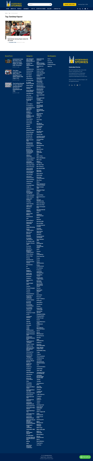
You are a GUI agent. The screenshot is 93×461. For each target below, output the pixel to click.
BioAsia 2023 (29, 134)
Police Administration (40, 262)
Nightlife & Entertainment (40, 215)
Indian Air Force (40, 69)
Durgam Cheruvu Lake (30, 244)
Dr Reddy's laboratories (29, 239)
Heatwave (28, 368)
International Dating (40, 103)
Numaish (39, 219)
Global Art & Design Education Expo (30, 338)
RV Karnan (39, 300)
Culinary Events (30, 189)
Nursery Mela (40, 223)
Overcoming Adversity (40, 232)
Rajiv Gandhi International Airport (40, 285)
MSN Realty (39, 175)
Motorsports (40, 173)
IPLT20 (38, 117)
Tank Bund (39, 359)
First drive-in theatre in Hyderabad (29, 297)
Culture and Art (30, 197)
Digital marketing (30, 227)
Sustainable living (41, 350)
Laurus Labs (40, 134)
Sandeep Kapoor (14, 13)
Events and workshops (29, 274)
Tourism (39, 389)
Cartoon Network (30, 158)
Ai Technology (29, 80)
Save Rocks (39, 304)
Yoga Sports (40, 443)
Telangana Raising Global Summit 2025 (40, 376)
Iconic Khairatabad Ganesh (29, 432)
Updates (39, 409)
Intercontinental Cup (40, 95)
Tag (9, 13)
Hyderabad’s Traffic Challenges (29, 426)
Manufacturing (40, 145)
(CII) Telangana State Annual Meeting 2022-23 (30, 60)
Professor (39, 269)
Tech (38, 364)
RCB (38, 293)
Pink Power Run (40, 256)
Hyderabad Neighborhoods (30, 403)
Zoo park (39, 445)
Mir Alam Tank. (40, 164)
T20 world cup (40, 358)
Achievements (29, 71)
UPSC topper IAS (41, 411)
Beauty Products (30, 130)
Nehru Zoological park (41, 207)
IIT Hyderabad (29, 435)
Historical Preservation (29, 379)
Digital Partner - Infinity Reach (46, 457)
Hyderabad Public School (30, 408)
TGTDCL (39, 381)
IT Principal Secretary (39, 127)
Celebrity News (30, 159)
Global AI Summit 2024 (30, 334)
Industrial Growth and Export (41, 78)
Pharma (38, 251)
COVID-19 (28, 187)
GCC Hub (28, 323)
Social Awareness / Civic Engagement (41, 323)
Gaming (28, 321)
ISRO (38, 121)
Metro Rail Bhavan (41, 157)
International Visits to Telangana (40, 114)
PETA (38, 249)
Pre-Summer (40, 268)
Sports (38, 330)
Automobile (29, 122)
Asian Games (29, 119)
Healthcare (29, 366)
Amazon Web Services (29, 88)
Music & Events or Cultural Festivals (41, 184)
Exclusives (28, 276)
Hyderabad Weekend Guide (30, 417)
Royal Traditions (41, 298)
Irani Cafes (39, 119)
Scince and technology (39, 309)
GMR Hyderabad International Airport (30, 349)
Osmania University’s (39, 229)
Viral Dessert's (40, 419)
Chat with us (85, 457)
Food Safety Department (29, 308)
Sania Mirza (39, 302)
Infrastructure (40, 84)
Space (38, 325)
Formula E (28, 310)
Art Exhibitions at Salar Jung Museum (30, 109)
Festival (28, 290)
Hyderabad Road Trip (30, 411)
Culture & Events (30, 195)
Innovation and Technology (40, 92)
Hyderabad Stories (48, 455)
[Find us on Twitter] (82, 8)
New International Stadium (41, 210)
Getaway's (28, 325)
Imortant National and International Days (30, 438)
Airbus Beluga (29, 85)
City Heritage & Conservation (30, 172)
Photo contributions (40, 254)
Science (38, 306)
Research (39, 296)
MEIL (38, 154)
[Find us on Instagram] (77, 8)
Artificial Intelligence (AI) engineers (30, 116)
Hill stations (29, 374)
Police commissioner (40, 265)
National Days (40, 195)
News (38, 212)
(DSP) (27, 67)
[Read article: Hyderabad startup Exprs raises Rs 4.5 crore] (18, 30)
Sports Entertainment (40, 333)
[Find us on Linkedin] (72, 85)
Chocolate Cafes (30, 164)
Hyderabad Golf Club (30, 397)
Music (38, 182)
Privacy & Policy (51, 64)
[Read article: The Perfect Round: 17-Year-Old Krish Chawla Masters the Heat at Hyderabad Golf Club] (8, 85)
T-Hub (38, 352)
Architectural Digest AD (29, 99)
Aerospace (29, 74)
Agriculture (29, 76)
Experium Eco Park (29, 281)
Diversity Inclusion (28, 236)
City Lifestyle (29, 174)
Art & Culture (29, 103)
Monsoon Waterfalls (39, 171)
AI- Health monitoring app (30, 83)
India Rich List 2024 (40, 67)
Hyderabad (29, 385)
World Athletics (40, 441)
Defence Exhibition (28, 211)
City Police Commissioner (30, 177)
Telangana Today (12, 42)
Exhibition (28, 278)
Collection (28, 183)
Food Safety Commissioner (30, 305)
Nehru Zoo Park (40, 204)
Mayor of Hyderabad (39, 152)
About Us (50, 66)
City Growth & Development (29, 169)
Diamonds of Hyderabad (29, 223)
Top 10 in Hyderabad (39, 387)
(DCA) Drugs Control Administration (30, 64)
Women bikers (40, 434)
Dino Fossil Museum (29, 233)
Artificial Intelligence (29, 112)
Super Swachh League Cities (40, 348)
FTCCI (27, 314)
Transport (39, 396)
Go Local (50, 60)
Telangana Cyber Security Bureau (41, 373)
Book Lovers (29, 137)
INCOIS (28, 441)
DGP (27, 218)
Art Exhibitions (29, 105)
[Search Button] (50, 3)
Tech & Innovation (41, 366)
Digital (28, 225)
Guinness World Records (30, 361)
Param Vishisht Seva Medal (40, 237)
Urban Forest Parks (40, 417)
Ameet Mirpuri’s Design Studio (30, 91)
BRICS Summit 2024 (29, 140)
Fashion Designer (30, 288)
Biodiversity (29, 136)
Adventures (29, 73)
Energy (28, 257)
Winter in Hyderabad (39, 432)
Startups (10, 37)
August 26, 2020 (21, 42)
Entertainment (29, 259)
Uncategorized (40, 405)
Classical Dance (30, 179)
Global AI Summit (30, 332)
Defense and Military (29, 214)
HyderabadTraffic (30, 429)
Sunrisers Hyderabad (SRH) (41, 345)
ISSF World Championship (40, 124)
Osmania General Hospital (41, 226)
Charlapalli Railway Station (30, 162)
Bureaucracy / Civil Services (29, 143)
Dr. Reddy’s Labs (30, 241)
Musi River (39, 180)
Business (28, 147)
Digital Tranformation (30, 230)
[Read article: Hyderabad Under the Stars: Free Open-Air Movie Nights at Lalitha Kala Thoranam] (8, 60)
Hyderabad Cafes (30, 392)
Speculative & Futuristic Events (41, 328)
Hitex (27, 381)
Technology (39, 368)
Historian (28, 376)
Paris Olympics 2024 (40, 240)
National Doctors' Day (41, 197)
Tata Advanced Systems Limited (41, 362)
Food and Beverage (28, 302)
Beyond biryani (30, 132)
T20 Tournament (41, 356)
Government (29, 354)
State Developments (40, 340)
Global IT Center (30, 344)
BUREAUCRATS (30, 145)
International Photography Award (40, 106)
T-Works (39, 354)
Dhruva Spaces (30, 220)
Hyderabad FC (29, 394)
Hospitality (29, 383)
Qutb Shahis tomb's (39, 275)
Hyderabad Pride (30, 405)
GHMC (27, 327)
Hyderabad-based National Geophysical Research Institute (30, 421)
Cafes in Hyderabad (29, 155)
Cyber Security (29, 203)
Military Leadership (39, 162)
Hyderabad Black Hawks (30, 387)
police (38, 260)
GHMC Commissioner (30, 329)
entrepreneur (29, 264)
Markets (39, 147)
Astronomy (29, 121)
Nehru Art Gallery (41, 202)
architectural (29, 97)
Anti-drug (28, 95)
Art (27, 102)
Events (28, 268)
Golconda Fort (29, 352)
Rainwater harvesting (39, 281)
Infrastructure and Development (41, 86)
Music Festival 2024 (40, 187)
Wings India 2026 (41, 429)
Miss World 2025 (41, 168)
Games (28, 319)
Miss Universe (40, 166)
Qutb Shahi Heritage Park (40, 272)
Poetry (38, 258)
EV (27, 266)
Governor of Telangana (29, 356)
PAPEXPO (39, 234)
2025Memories (30, 69)
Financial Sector (30, 293)
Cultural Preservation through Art (29, 192)
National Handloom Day (40, 200)
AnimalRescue (29, 93)
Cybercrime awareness (29, 206)
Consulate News (30, 185)
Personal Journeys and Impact (40, 246)
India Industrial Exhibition (40, 59)
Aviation (28, 124)
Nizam (38, 217)
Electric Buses (29, 254)
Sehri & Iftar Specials (39, 312)
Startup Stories (40, 335)
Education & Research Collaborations (30, 251)
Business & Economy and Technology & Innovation (29, 151)
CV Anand (28, 201)
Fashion (28, 286)
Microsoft (39, 159)
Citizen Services (30, 166)
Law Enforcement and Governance (41, 137)
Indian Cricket (40, 71)
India (27, 443)
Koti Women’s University (40, 132)
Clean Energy (29, 181)
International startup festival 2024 (40, 110)
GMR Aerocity (29, 346)
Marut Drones (40, 149)
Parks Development (40, 243)
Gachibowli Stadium (29, 317)
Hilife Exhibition (30, 372)
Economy (28, 246)
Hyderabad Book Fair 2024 (30, 390)
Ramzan (39, 288)
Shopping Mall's (40, 316)
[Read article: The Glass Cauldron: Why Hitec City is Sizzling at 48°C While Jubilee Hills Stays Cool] (8, 72)
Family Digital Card (29, 284)
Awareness (29, 128)
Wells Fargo (39, 427)
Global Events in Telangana (30, 342)
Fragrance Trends (30, 312)
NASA (38, 193)
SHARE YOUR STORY (70, 4)
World (38, 439)
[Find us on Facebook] (87, 8)
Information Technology (39, 81)
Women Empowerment (40, 437)
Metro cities (40, 156)
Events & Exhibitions (29, 271)
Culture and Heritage (29, 199)
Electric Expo (29, 256)
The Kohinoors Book (40, 384)
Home (6, 13)
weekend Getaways (39, 425)
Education (28, 248)
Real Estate (39, 295)
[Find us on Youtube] (85, 8)
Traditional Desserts (39, 392)
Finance (28, 291)
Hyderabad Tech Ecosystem (30, 414)
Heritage (28, 370)
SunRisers (39, 342)
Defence (28, 208)
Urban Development (40, 414)
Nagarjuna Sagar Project (41, 190)
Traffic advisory (40, 394)
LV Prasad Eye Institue (40, 140)
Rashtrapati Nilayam (39, 290)
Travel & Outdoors (39, 399)
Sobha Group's (40, 318)
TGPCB (38, 379)
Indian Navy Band (41, 73)
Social (38, 319)
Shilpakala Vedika (41, 314)
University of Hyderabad (40, 407)
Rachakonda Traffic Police (40, 278)
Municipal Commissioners (40, 178)
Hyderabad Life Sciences (30, 400)
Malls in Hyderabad (39, 143)
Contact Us (50, 62)
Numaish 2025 (40, 221)
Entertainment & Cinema (30, 262)
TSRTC (38, 403)
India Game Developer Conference (29, 446)
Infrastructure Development (40, 89)
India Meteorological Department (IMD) (41, 63)
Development (29, 216)
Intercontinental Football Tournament (40, 99)
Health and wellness (29, 364)
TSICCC (38, 401)
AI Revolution (29, 78)
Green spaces (29, 358)
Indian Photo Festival (40, 75)
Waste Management (40, 422)
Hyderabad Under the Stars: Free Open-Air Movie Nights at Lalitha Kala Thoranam (18, 62)
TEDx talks (39, 370)
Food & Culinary (30, 299)
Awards (28, 126)
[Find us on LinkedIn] (80, 8)
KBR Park (39, 129)
